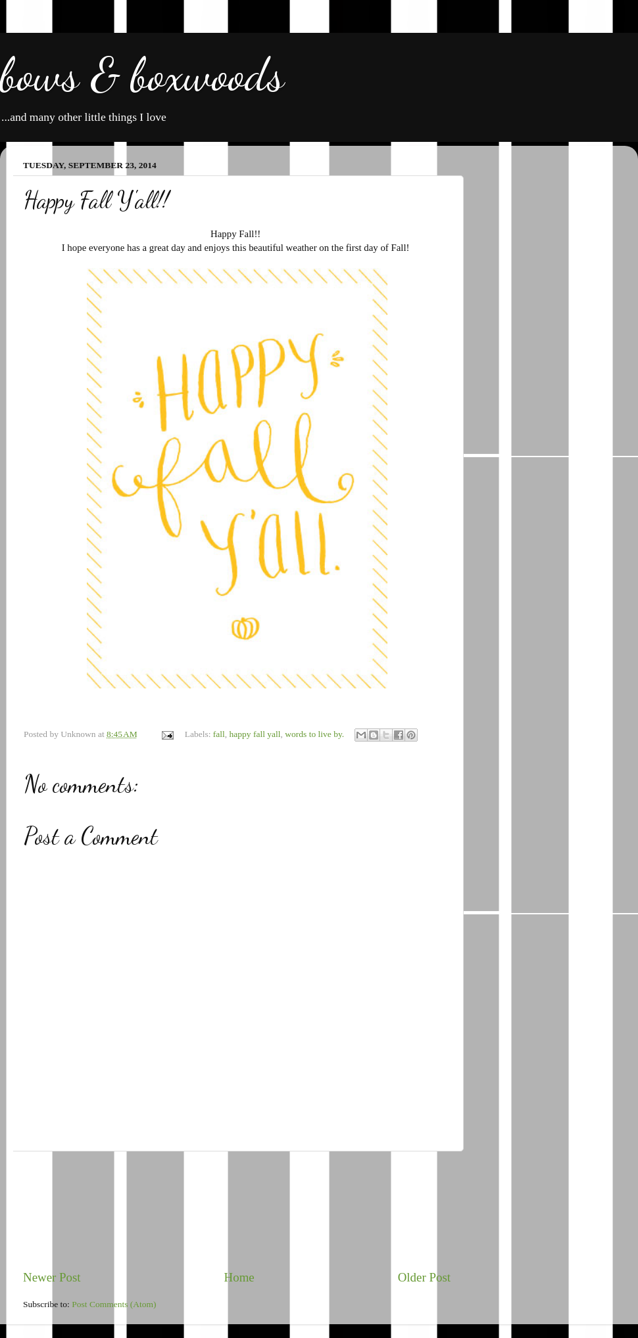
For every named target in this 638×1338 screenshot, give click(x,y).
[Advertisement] (237, 1210)
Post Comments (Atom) (114, 1304)
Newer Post (52, 1277)
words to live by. (314, 734)
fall (219, 734)
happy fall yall (255, 734)
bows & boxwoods (142, 74)
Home (239, 1277)
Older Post (424, 1277)
